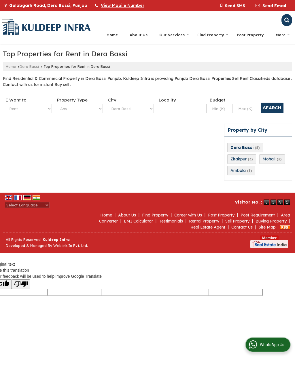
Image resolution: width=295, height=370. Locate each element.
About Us (139, 34)
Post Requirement (258, 215)
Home (112, 34)
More (283, 34)
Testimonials (171, 221)
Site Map (267, 227)
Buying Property (271, 221)
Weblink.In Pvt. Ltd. (70, 245)
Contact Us (242, 227)
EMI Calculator (138, 221)
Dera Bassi (29, 66)
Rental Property (204, 221)
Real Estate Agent (207, 227)
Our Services (174, 34)
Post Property (250, 34)
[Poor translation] (21, 284)
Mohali (268, 159)
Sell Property (237, 221)
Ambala (238, 170)
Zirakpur (238, 159)
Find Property (212, 34)
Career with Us (188, 215)
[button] (122, 5)
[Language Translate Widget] (27, 205)
